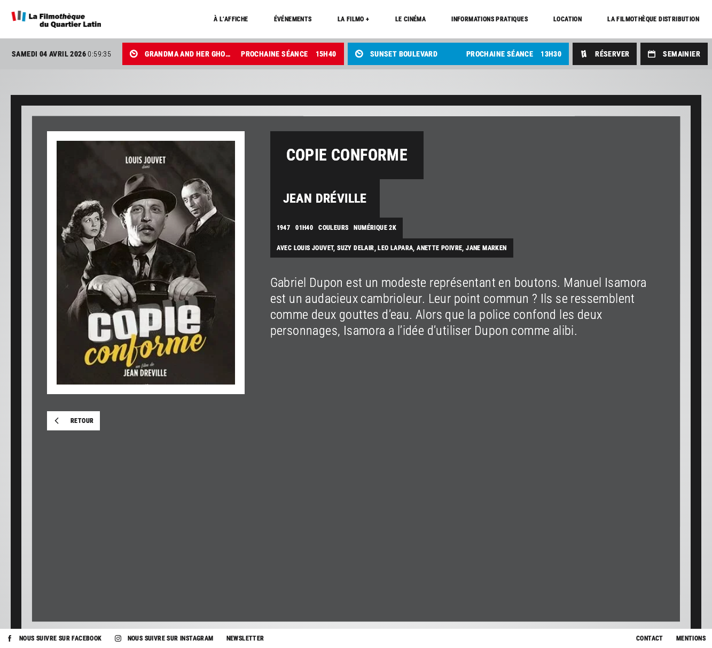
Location (567, 19)
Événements (293, 19)
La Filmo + (354, 19)
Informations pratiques (489, 19)
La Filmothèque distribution (653, 19)
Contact (649, 638)
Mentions (691, 638)
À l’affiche (231, 19)
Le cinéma (410, 19)
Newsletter (245, 638)
